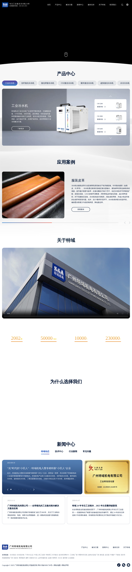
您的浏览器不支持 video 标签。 (66, 33)
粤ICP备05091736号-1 (46, 567)
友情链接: (5, 557)
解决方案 (69, 5)
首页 (49, 5)
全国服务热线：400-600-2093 (18, 6)
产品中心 (58, 5)
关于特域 (102, 5)
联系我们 (113, 5)
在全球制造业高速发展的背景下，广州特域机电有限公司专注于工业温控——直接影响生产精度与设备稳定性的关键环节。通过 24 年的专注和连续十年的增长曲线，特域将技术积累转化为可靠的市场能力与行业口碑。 (98, 522)
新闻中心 (80, 5)
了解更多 (20, 130)
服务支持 (91, 5)
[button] (110, 99)
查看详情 (101, 108)
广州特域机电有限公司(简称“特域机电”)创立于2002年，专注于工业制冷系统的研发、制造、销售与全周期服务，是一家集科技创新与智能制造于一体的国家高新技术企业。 (33, 524)
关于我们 (66, 359)
